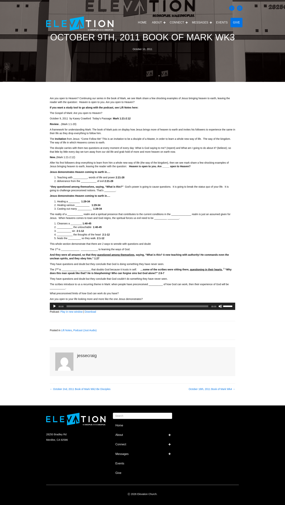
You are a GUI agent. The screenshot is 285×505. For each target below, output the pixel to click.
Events (222, 22)
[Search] (142, 416)
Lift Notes (66, 330)
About (157, 22)
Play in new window (71, 311)
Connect (177, 22)
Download (90, 311)
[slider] (137, 306)
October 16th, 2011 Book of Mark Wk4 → (212, 389)
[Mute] (220, 306)
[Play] (54, 306)
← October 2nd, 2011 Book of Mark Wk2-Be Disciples (80, 389)
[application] (142, 306)
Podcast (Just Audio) (85, 330)
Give (236, 22)
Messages (200, 22)
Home (142, 22)
